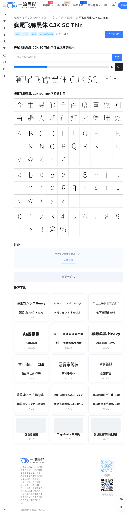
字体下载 (79, 4)
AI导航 (47, 4)
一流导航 (40, 510)
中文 (52, 17)
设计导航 (62, 4)
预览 (117, 57)
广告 (61, 17)
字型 (43, 17)
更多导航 (92, 5)
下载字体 (114, 34)
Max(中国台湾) (46, 34)
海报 (69, 17)
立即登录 (68, 260)
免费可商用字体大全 (26, 17)
